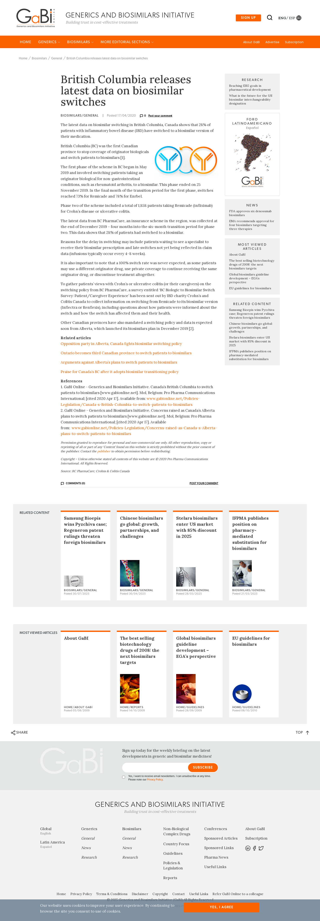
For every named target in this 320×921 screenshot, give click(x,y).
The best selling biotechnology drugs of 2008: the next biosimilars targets (251, 265)
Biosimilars (80, 42)
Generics (49, 42)
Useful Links (215, 867)
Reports (170, 878)
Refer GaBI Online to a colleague (237, 894)
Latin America (57, 844)
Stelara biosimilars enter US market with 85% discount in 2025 (250, 342)
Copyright (160, 894)
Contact (178, 894)
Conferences (215, 829)
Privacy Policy (155, 780)
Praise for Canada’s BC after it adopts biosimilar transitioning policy (120, 372)
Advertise (272, 42)
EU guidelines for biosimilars (250, 289)
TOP (302, 733)
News (86, 848)
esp (292, 18)
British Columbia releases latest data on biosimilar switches (107, 58)
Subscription (294, 42)
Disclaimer (140, 894)
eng (281, 18)
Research (89, 857)
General (56, 58)
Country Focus (176, 844)
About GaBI (251, 42)
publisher (103, 451)
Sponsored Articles (221, 838)
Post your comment (160, 116)
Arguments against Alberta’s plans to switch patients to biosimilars (119, 362)
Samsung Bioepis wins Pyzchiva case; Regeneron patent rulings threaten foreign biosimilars (251, 314)
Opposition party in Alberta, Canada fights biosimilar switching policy (121, 344)
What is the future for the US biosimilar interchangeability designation (250, 100)
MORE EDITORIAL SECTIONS (127, 42)
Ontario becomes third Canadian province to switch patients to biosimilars (126, 353)
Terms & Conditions (111, 894)
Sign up (248, 18)
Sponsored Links (219, 848)
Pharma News (216, 857)
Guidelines (172, 853)
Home (25, 42)
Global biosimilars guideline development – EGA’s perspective (249, 279)
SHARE (19, 733)
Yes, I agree (221, 907)
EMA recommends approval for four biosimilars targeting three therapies (251, 225)
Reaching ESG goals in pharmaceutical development (250, 88)
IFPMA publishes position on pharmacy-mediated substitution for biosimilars (250, 355)
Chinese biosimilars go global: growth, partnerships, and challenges (250, 328)
